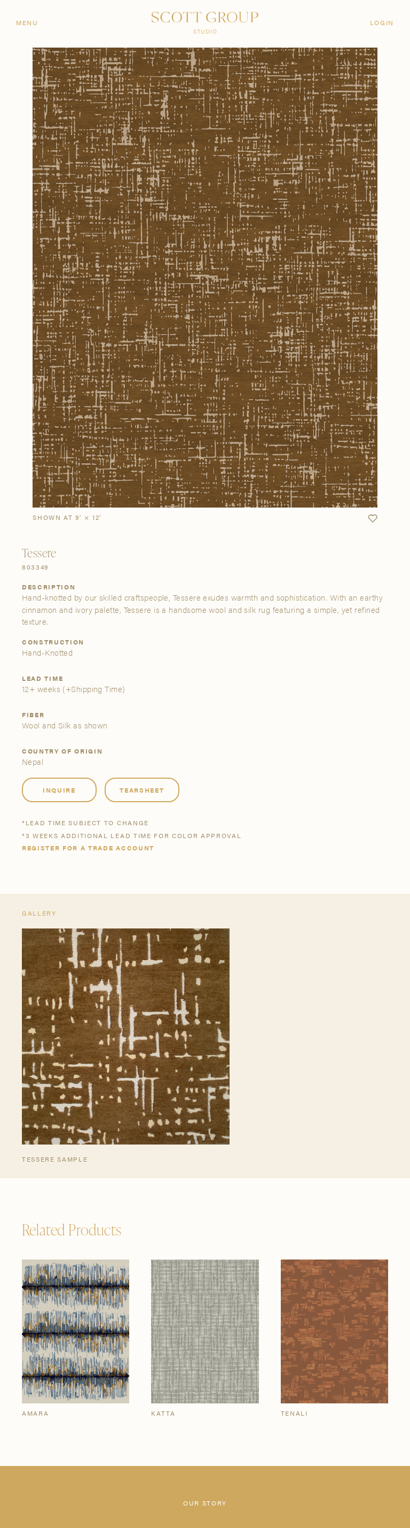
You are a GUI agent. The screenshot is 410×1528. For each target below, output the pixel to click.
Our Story (205, 1503)
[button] (372, 519)
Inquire (59, 790)
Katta (163, 1413)
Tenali (294, 1413)
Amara (35, 1413)
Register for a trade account (88, 847)
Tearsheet (142, 790)
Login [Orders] (382, 22)
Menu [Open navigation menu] (27, 22)
